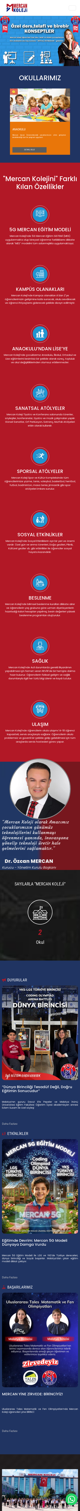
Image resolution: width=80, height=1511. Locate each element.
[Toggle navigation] (72, 7)
